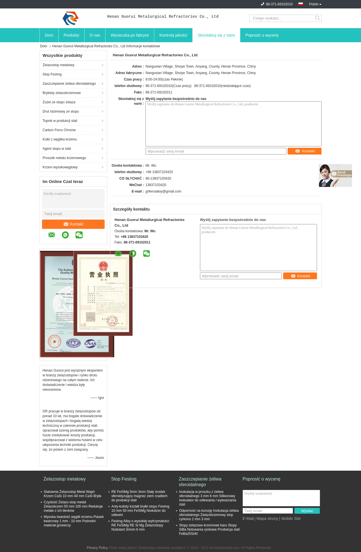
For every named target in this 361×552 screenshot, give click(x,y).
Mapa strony (267, 518)
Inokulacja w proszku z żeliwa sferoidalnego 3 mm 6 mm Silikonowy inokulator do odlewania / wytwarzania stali (207, 498)
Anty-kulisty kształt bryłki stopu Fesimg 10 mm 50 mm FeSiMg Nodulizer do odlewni (140, 510)
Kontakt (73, 224)
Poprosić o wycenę (262, 35)
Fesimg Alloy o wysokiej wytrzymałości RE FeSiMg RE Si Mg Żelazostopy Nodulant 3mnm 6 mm (140, 525)
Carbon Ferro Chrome (59, 130)
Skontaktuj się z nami (216, 35)
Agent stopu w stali (57, 149)
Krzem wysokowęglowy (60, 167)
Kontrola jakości (173, 35)
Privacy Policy (97, 548)
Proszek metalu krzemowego (64, 158)
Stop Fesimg (52, 74)
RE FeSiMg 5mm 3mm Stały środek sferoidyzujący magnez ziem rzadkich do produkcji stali (139, 496)
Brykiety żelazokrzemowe (62, 93)
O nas (95, 35)
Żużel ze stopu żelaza (59, 102)
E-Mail (248, 518)
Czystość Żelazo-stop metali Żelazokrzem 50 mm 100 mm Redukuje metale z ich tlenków (73, 506)
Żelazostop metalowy (58, 65)
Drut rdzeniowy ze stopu (61, 111)
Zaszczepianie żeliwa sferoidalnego (69, 84)
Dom (49, 35)
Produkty (71, 35)
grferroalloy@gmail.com (163, 191)
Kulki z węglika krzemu (60, 139)
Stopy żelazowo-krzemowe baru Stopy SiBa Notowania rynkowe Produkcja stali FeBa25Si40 (209, 529)
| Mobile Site (290, 518)
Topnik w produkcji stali (60, 121)
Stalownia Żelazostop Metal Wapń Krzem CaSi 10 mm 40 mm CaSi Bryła (72, 494)
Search (318, 18)
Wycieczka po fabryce (130, 35)
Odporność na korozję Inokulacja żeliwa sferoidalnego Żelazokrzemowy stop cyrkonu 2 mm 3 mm (209, 515)
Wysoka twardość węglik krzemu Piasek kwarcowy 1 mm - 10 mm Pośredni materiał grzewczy (74, 521)
